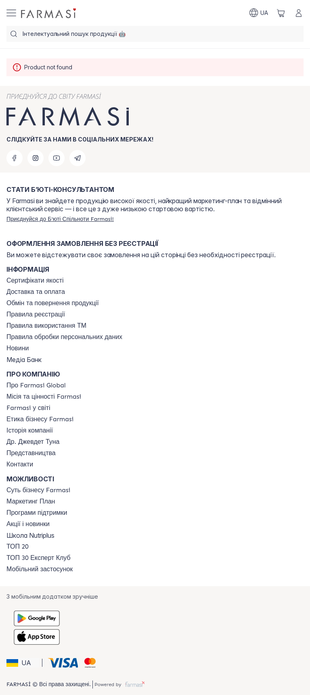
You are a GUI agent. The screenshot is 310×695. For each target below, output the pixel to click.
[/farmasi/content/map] (31, 453)
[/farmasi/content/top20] (17, 547)
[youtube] (56, 158)
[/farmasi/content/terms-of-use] (35, 314)
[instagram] (35, 158)
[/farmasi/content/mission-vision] (43, 397)
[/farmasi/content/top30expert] (38, 558)
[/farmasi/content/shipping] (35, 292)
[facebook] (14, 158)
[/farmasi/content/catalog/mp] (30, 501)
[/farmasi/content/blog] (17, 348)
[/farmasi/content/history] (29, 431)
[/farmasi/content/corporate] (28, 408)
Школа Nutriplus (30, 535)
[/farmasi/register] (60, 218)
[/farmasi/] (49, 13)
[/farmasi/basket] (281, 13)
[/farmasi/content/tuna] (32, 442)
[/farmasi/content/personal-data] (64, 337)
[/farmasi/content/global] (36, 385)
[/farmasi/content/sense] (38, 490)
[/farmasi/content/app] (39, 569)
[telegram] (77, 158)
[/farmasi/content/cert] (35, 281)
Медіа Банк (24, 360)
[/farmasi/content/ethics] (39, 419)
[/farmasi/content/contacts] (19, 464)
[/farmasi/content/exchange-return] (52, 303)
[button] (23, 663)
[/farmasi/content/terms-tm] (46, 326)
